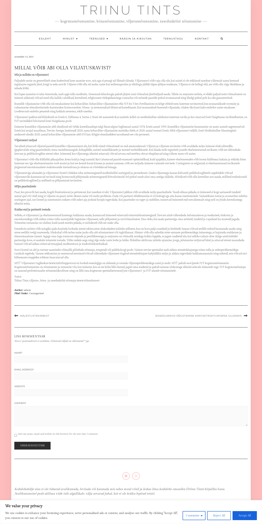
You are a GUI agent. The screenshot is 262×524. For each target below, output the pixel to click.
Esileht (45, 38)
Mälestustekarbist (34, 315)
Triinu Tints (131, 10)
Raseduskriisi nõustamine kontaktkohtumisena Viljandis (198, 315)
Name (18, 352)
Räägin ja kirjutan (136, 38)
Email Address (24, 369)
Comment (20, 403)
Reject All (219, 515)
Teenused (98, 38)
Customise (192, 515)
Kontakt (202, 38)
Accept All (244, 515)
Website (19, 386)
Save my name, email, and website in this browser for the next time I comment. (58, 434)
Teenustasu (173, 38)
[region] (131, 512)
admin (27, 290)
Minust (70, 38)
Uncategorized (36, 293)
